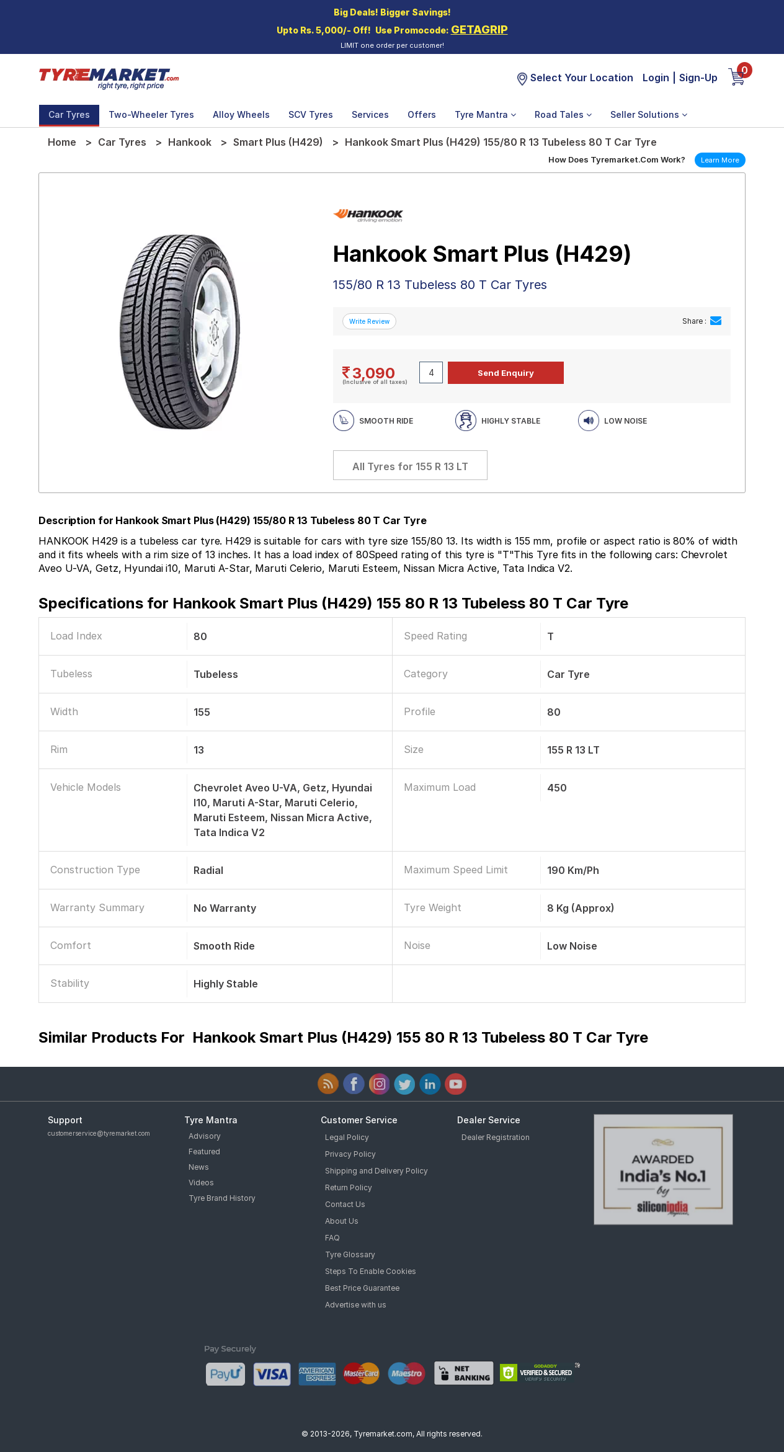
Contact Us (345, 1204)
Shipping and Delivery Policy (376, 1170)
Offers (422, 114)
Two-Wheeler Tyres (151, 114)
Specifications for (333, 603)
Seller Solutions (648, 114)
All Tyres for (410, 466)
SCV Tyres (310, 114)
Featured (204, 1151)
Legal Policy (347, 1137)
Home (62, 142)
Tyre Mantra (485, 114)
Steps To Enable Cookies (370, 1271)
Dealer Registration (495, 1137)
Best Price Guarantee (362, 1288)
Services (370, 114)
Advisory (205, 1136)
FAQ (332, 1237)
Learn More (720, 160)
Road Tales (563, 114)
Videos (201, 1182)
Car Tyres (69, 114)
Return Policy (348, 1187)
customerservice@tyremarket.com (99, 1133)
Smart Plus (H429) (278, 142)
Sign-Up (698, 77)
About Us (342, 1221)
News (199, 1167)
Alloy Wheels (241, 114)
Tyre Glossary (350, 1254)
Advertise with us (355, 1304)
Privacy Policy (350, 1154)
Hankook (190, 142)
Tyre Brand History (222, 1198)
